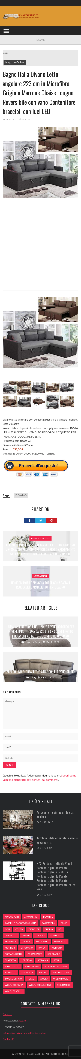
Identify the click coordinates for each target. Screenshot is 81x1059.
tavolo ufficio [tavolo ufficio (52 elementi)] (13, 978)
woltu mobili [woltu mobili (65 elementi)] (60, 978)
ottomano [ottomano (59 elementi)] (26, 947)
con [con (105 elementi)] (7, 929)
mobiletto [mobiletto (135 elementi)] (60, 941)
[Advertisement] (40, 248)
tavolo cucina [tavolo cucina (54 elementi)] (61, 972)
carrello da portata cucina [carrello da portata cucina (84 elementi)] (20, 923)
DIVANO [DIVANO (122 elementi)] (26, 935)
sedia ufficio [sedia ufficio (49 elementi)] (12, 966)
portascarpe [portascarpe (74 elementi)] (35, 954)
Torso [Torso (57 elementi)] (31, 978)
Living (33, 677)
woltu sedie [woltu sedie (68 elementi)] (64, 985)
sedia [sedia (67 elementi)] (56, 960)
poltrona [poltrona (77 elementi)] (56, 947)
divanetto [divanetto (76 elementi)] (10, 935)
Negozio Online (14, 62)
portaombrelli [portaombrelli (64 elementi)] (13, 954)
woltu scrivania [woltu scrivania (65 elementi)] (14, 985)
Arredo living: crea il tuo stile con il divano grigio (41, 671)
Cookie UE (8, 1039)
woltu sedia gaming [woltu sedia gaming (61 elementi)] (40, 985)
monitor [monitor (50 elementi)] (10, 947)
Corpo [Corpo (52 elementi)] (19, 929)
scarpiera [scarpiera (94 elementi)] (10, 960)
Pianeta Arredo (35, 1053)
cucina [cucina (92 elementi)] (49, 929)
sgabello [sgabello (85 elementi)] (10, 972)
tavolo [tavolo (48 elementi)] (43, 972)
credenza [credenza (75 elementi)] (33, 929)
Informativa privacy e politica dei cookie (24, 1032)
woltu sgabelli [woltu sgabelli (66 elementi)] (13, 991)
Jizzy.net (23, 1020)
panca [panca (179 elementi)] (41, 947)
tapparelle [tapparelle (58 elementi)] (27, 972)
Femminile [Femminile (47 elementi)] (10, 941)
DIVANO (21, 495)
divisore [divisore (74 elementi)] (40, 935)
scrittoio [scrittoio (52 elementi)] (26, 960)
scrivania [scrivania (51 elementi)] (43, 960)
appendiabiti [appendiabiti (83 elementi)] (12, 916)
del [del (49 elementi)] (60, 929)
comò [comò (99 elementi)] (64, 923)
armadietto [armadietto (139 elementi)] (31, 916)
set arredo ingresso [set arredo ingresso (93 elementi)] (55, 966)
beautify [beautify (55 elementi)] (48, 916)
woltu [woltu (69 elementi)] (44, 978)
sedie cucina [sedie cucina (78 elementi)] (32, 966)
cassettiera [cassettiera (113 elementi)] (48, 923)
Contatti (7, 1014)
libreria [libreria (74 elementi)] (26, 941)
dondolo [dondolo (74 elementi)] (55, 935)
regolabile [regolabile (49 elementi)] (53, 954)
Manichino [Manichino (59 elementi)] (42, 941)
